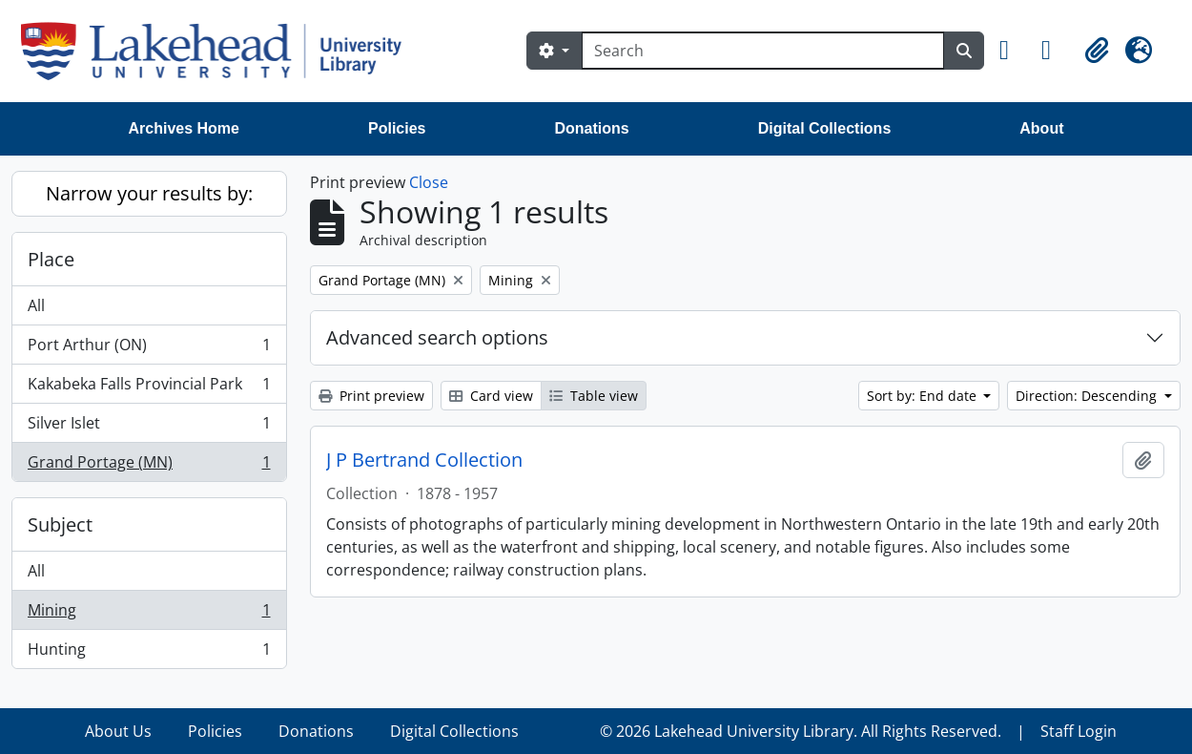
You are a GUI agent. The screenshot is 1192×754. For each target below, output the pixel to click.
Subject (60, 524)
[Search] (763, 50)
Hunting (149, 653)
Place (51, 259)
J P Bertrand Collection (424, 460)
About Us (118, 731)
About (1041, 128)
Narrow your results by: (149, 193)
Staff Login (1078, 731)
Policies (396, 128)
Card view (491, 396)
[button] (1013, 51)
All (36, 305)
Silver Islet (149, 427)
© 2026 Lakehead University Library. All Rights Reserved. (800, 731)
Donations (591, 128)
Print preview (371, 396)
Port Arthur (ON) (149, 349)
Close (428, 182)
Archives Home (184, 128)
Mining (149, 614)
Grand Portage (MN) (149, 465)
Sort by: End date (923, 396)
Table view (593, 396)
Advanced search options (437, 337)
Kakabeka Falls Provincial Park (149, 388)
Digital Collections (825, 128)
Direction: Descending (1088, 396)
